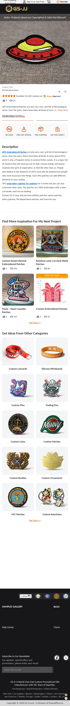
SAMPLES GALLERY (12, 606)
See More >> (35, 358)
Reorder (64, 1)
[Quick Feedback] (66, 698)
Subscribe (45, 669)
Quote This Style (18, 152)
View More (62, 110)
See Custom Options (52, 152)
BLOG (57, 606)
